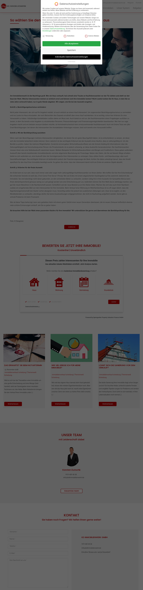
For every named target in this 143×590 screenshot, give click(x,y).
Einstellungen (47, 31)
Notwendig (47, 36)
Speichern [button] (71, 50)
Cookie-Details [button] (71, 61)
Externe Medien (92, 36)
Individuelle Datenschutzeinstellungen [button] (71, 57)
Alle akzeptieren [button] (71, 43)
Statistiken (69, 36)
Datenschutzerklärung (57, 29)
